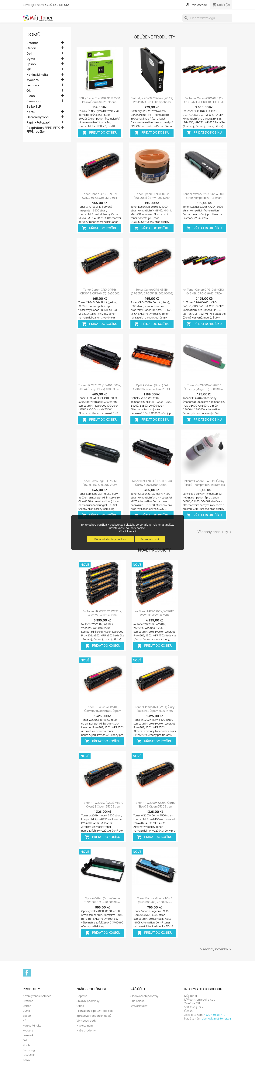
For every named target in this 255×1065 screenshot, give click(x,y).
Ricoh (30, 96)
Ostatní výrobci (37, 117)
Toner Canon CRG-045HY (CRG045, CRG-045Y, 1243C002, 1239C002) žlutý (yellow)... (99, 293)
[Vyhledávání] (207, 18)
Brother (32, 43)
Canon (31, 48)
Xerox (30, 112)
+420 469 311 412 (57, 5)
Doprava (82, 996)
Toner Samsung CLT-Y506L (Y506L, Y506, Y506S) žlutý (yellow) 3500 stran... (99, 484)
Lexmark (32, 85)
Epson (31, 64)
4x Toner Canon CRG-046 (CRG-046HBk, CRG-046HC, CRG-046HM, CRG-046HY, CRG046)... (204, 293)
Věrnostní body (86, 1020)
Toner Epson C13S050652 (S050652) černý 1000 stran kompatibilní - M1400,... (152, 197)
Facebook (27, 973)
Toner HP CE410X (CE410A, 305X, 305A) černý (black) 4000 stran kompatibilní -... (99, 389)
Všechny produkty (215, 532)
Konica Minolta (37, 75)
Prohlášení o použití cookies (95, 1011)
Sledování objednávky (144, 996)
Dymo (30, 59)
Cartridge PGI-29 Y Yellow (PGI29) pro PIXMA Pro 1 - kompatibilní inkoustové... (152, 102)
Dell (29, 54)
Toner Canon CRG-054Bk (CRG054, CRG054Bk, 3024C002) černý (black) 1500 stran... (152, 293)
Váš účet (137, 989)
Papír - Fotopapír (38, 122)
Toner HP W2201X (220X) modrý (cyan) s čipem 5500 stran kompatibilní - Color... (102, 806)
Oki (28, 91)
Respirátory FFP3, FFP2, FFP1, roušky (43, 130)
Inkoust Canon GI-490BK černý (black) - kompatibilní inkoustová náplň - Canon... (204, 484)
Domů (33, 34)
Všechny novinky (216, 949)
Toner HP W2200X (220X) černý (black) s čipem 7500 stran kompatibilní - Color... (154, 806)
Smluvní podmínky (88, 1001)
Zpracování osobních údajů (94, 1015)
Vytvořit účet (138, 1006)
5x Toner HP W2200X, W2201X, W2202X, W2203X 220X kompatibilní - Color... (102, 615)
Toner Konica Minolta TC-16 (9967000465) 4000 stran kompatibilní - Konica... (154, 902)
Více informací (127, 531)
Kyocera (32, 80)
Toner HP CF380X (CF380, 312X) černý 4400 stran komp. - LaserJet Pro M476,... (152, 484)
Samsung (33, 101)
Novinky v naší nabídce (37, 996)
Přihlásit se (137, 1001)
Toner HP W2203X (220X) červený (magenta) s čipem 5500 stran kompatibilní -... (102, 710)
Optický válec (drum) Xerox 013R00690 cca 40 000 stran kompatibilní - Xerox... (102, 902)
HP (28, 69)
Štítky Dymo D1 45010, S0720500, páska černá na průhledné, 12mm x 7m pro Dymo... (100, 102)
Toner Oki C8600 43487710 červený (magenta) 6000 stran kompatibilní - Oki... (204, 389)
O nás (80, 1006)
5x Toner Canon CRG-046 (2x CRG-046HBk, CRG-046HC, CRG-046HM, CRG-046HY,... (204, 102)
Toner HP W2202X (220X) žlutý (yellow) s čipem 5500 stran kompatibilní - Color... (154, 710)
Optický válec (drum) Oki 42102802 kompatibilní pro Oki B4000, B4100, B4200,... (152, 389)
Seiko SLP (33, 107)
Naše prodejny (86, 1030)
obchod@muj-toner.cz (216, 1018)
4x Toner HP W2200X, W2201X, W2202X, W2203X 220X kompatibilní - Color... (154, 615)
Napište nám (85, 1025)
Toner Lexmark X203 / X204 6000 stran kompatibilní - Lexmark (204, 196)
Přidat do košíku (99, 132)
